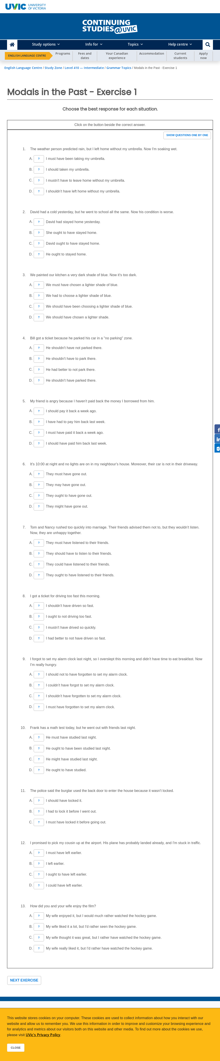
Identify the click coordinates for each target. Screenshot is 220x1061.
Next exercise (24, 980)
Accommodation (151, 53)
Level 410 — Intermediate (84, 68)
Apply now (203, 55)
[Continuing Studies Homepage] (12, 45)
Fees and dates (85, 55)
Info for (91, 44)
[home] (110, 26)
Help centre (178, 44)
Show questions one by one (187, 135)
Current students (180, 55)
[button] (208, 45)
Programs (62, 53)
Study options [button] (44, 44)
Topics (133, 44)
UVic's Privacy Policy (43, 1034)
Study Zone (53, 68)
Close (16, 1047)
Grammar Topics (118, 68)
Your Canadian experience (117, 55)
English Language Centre (27, 55)
